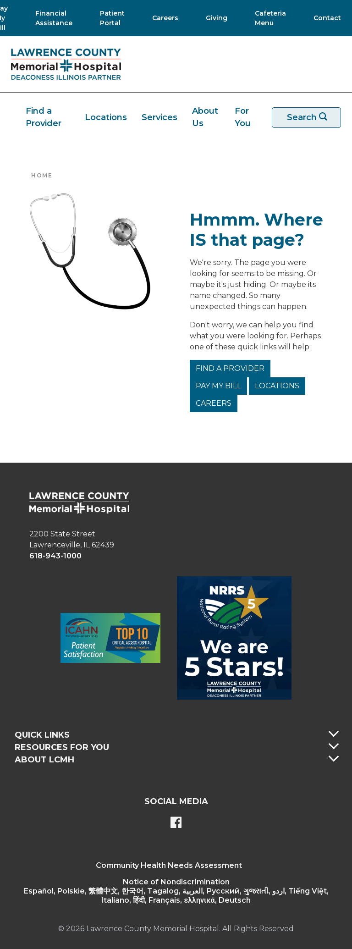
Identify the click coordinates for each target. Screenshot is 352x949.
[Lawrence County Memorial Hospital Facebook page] (176, 823)
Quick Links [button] (42, 735)
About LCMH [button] (44, 760)
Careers (213, 403)
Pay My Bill (218, 385)
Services (159, 117)
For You (243, 117)
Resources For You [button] (62, 747)
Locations (106, 117)
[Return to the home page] (66, 64)
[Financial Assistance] (51, 18)
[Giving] (213, 18)
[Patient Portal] (109, 18)
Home (41, 175)
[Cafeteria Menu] (267, 18)
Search (312, 117)
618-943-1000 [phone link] (55, 556)
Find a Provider (43, 117)
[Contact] (322, 18)
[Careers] (162, 18)
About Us (205, 117)
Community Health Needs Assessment (169, 865)
